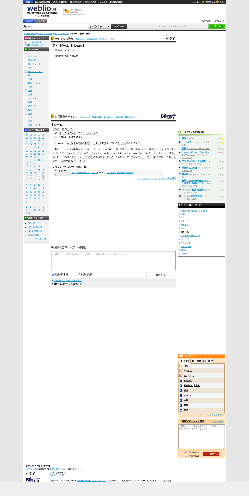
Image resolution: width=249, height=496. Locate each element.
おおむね (84, 157)
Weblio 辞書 (210, 2)
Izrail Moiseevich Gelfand (194, 210)
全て (27, 53)
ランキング (103, 39)
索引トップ (80, 39)
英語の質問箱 (35, 231)
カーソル (71, 143)
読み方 (56, 129)
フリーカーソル (83, 173)
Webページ (109, 153)
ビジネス (32, 56)
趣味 (30, 102)
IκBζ (183, 214)
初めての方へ (207, 21)
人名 (30, 117)
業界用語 (32, 60)
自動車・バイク (35, 71)
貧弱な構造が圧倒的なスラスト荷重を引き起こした (196, 181)
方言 (30, 121)
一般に (56, 149)
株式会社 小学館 (57, 475)
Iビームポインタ (67, 133)
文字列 (141, 157)
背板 (184, 138)
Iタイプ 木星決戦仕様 (192, 189)
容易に (71, 161)
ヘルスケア (33, 98)
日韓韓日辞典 (90, 2)
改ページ (129, 173)
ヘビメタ (188, 380)
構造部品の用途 (189, 167)
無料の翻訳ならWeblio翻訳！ (76, 11)
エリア (92, 149)
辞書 (28, 2)
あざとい (188, 395)
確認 (186, 405)
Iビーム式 (186, 142)
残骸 (184, 148)
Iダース (185, 221)
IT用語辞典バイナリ (66, 116)
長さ (73, 157)
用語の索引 (92, 39)
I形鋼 (183, 250)
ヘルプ (222, 2)
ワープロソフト (94, 153)
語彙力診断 (34, 235)
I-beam (63, 137)
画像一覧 (119, 117)
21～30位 (208, 361)
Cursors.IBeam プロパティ (196, 152)
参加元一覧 (220, 21)
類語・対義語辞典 (42, 2)
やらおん (188, 371)
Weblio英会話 (35, 227)
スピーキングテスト (38, 239)
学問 (30, 87)
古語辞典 (103, 2)
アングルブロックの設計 (194, 161)
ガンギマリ (189, 376)
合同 (186, 400)
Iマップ (185, 239)
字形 (65, 55)
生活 (30, 94)
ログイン (196, 1)
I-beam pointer (75, 137)
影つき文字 (111, 173)
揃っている (107, 157)
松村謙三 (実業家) (192, 385)
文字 (91, 157)
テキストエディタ (75, 153)
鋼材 (78, 55)
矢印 (167, 149)
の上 (142, 153)
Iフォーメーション (190, 235)
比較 (64, 161)
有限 (186, 366)
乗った (112, 149)
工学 (30, 79)
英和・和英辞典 (60, 2)
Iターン (185, 217)
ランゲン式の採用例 (192, 196)
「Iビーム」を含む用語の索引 (68, 280)
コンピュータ (34, 64)
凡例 (112, 39)
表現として (125, 149)
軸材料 (185, 174)
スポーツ (32, 106)
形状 (80, 143)
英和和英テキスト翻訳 (68, 247)
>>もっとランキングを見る (211, 415)
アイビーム (67, 129)
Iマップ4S (186, 246)
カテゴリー (130, 117)
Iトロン (185, 228)
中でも (87, 143)
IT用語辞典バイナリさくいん (93, 480)
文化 (30, 90)
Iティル (185, 224)
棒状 (71, 55)
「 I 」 (96, 143)
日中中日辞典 (75, 2)
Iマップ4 (185, 243)
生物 (30, 109)
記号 (28, 213)
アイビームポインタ (88, 133)
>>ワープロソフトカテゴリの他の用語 (157, 178)
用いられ (135, 149)
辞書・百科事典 (44, 33)
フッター (94, 173)
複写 (73, 173)
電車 (30, 68)
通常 (151, 149)
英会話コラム (35, 223)
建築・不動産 (34, 83)
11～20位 (196, 361)
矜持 (186, 410)
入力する (84, 149)
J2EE (184, 253)
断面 (57, 55)
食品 (30, 113)
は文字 (72, 149)
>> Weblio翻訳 (217, 421)
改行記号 (121, 173)
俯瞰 (186, 390)
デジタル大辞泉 (61, 33)
